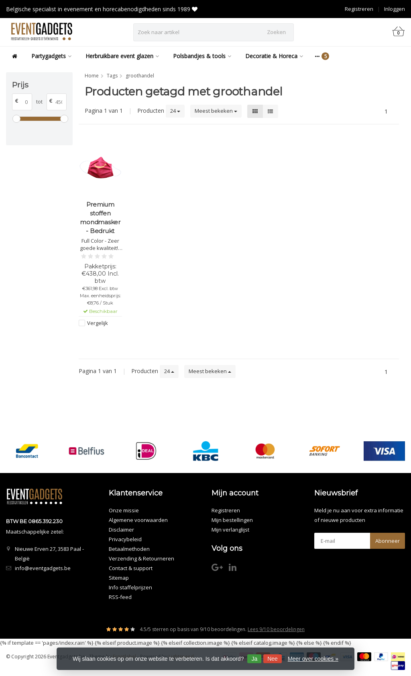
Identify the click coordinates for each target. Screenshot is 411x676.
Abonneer (387, 540)
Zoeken (276, 32)
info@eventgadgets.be (43, 568)
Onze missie (124, 510)
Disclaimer (121, 529)
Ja (254, 659)
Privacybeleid (125, 539)
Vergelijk (97, 323)
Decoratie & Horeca (274, 56)
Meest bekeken (216, 110)
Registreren (359, 8)
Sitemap (119, 577)
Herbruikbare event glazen (122, 56)
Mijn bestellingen (232, 520)
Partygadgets (51, 56)
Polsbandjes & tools (202, 56)
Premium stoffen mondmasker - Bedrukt (100, 218)
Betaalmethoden (129, 548)
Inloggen (394, 8)
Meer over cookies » (313, 659)
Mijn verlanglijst (230, 529)
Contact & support (131, 568)
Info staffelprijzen (130, 587)
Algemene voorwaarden (138, 520)
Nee (272, 659)
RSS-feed (120, 597)
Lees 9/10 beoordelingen (276, 629)
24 (175, 110)
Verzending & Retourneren (141, 558)
